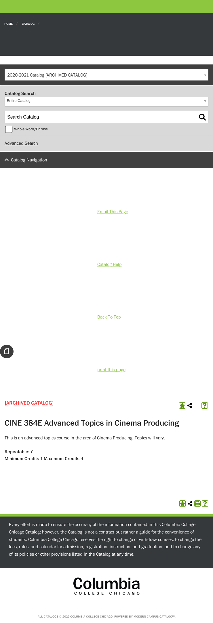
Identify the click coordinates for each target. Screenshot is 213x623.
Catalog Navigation (29, 160)
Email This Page (112, 212)
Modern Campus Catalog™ (154, 616)
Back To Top (109, 317)
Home (8, 23)
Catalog (28, 23)
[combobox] (106, 75)
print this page (111, 370)
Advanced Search (21, 143)
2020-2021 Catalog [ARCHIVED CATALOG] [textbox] (47, 75)
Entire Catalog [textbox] (19, 100)
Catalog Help (109, 264)
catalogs (51, 616)
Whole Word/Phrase (31, 129)
